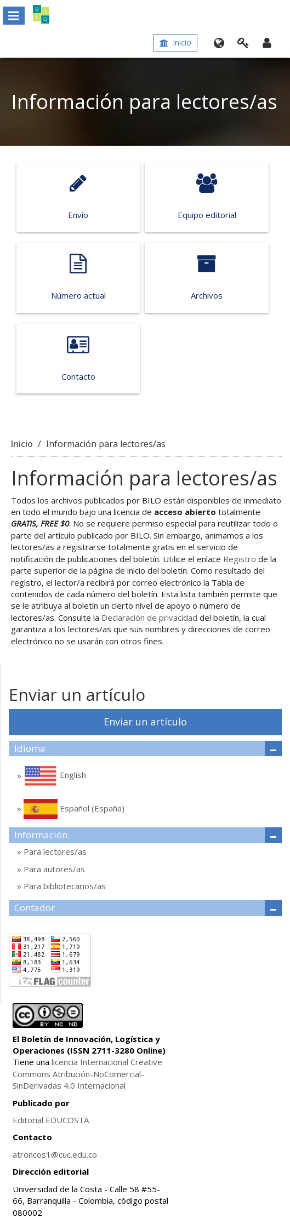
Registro (239, 558)
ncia (71, 1061)
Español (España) (72, 809)
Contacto (78, 358)
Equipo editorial (206, 196)
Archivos (206, 277)
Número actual (78, 277)
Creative (145, 1061)
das (54, 1085)
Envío (78, 196)
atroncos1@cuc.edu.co (55, 1154)
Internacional (103, 1061)
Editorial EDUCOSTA (51, 1119)
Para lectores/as (54, 851)
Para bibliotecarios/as (63, 885)
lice (58, 1061)
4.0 (68, 1085)
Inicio (175, 42)
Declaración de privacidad (149, 617)
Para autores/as (53, 868)
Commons (31, 1073)
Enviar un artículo (145, 721)
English (53, 776)
